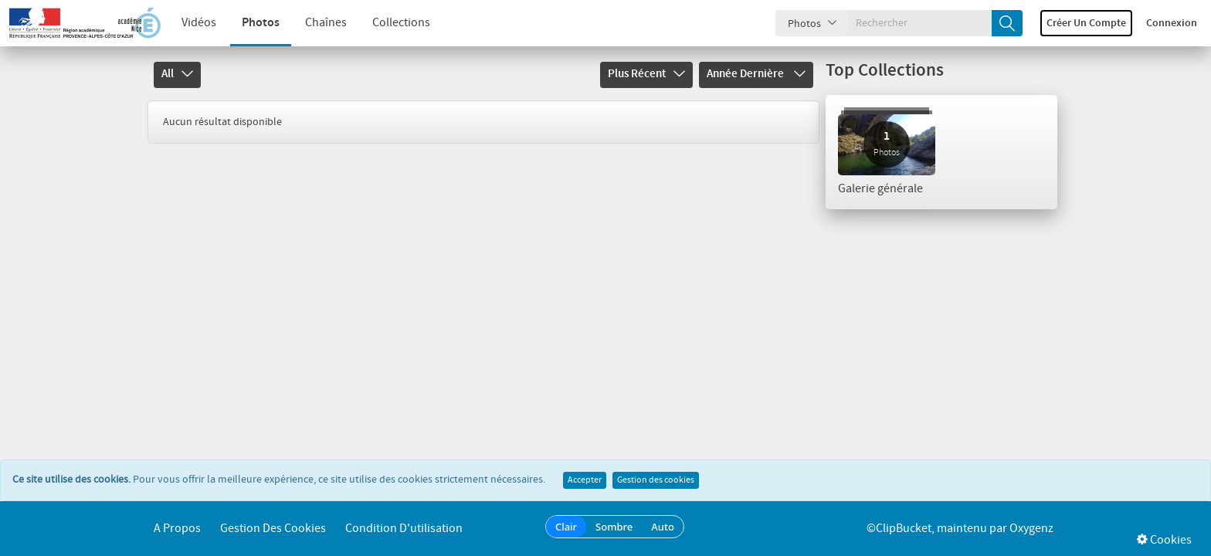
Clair (566, 527)
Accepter (585, 480)
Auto (662, 527)
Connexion (1171, 23)
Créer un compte (1086, 23)
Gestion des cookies (655, 480)
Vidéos (198, 23)
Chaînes (326, 23)
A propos (177, 528)
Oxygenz (1031, 528)
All (177, 74)
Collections (401, 23)
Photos (261, 23)
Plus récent (646, 74)
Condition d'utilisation (404, 528)
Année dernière (756, 74)
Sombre (614, 527)
